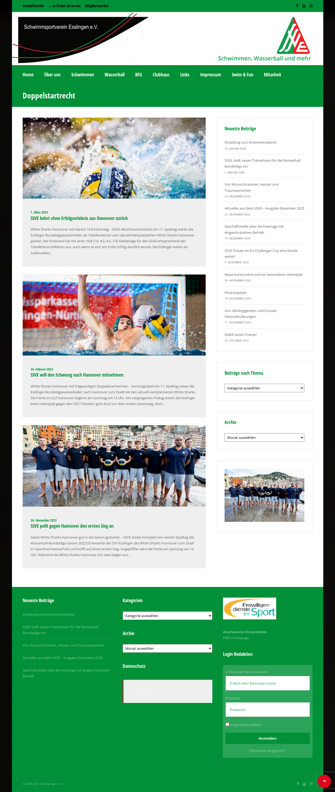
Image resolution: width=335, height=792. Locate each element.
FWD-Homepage (236, 637)
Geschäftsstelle (33, 5)
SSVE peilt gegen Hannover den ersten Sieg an (72, 526)
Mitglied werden (97, 5)
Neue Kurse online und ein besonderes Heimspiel (263, 274)
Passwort (233, 698)
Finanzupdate (235, 292)
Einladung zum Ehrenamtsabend (250, 142)
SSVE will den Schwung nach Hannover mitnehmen (77, 375)
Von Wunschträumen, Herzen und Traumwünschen (63, 645)
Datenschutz (142, 691)
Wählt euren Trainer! (241, 334)
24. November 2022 (44, 520)
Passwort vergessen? (267, 750)
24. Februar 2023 (42, 369)
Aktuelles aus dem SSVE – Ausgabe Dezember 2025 (264, 208)
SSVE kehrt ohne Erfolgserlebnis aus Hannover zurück (79, 218)
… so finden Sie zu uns (64, 5)
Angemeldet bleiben (244, 724)
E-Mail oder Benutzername (247, 671)
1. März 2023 (39, 212)
